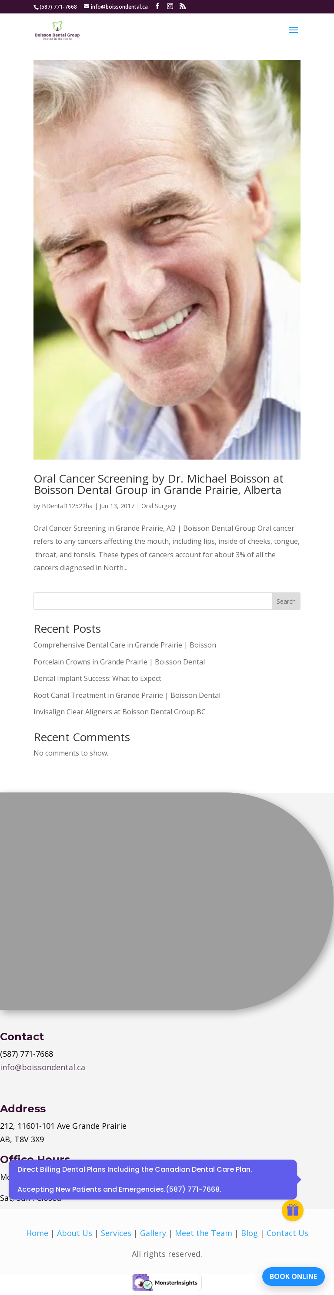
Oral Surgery (158, 506)
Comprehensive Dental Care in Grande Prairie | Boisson (124, 645)
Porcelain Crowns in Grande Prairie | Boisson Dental (119, 662)
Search (286, 601)
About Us (74, 1233)
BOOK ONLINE (292, 1275)
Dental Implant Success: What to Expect (97, 678)
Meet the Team (203, 1233)
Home (37, 1233)
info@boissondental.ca (42, 1067)
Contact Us (287, 1233)
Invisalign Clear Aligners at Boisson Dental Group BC (119, 712)
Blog (249, 1233)
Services (116, 1233)
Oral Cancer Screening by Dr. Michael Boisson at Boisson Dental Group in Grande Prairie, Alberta (158, 483)
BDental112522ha (67, 506)
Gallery (153, 1233)
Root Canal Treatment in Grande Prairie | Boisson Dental (126, 695)
